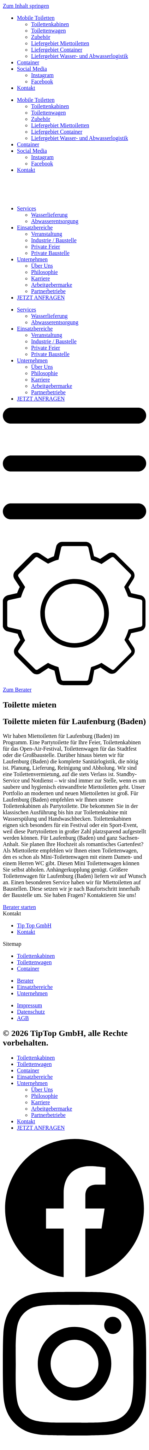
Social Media (32, 69)
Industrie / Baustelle (54, 240)
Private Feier (45, 247)
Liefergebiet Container (56, 50)
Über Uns (42, 266)
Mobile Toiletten (36, 18)
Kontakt (26, 88)
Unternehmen (32, 259)
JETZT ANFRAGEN (41, 298)
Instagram (42, 75)
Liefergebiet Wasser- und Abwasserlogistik (79, 56)
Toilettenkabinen (50, 24)
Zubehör (40, 37)
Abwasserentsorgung (54, 221)
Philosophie (44, 272)
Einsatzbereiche (35, 228)
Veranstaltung (46, 234)
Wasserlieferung (49, 215)
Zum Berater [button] (17, 690)
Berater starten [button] (19, 907)
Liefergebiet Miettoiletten (60, 43)
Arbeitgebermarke (51, 285)
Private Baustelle (50, 253)
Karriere (40, 278)
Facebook (42, 81)
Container (28, 62)
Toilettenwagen (48, 31)
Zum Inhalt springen (26, 6)
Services (26, 208)
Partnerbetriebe (48, 291)
